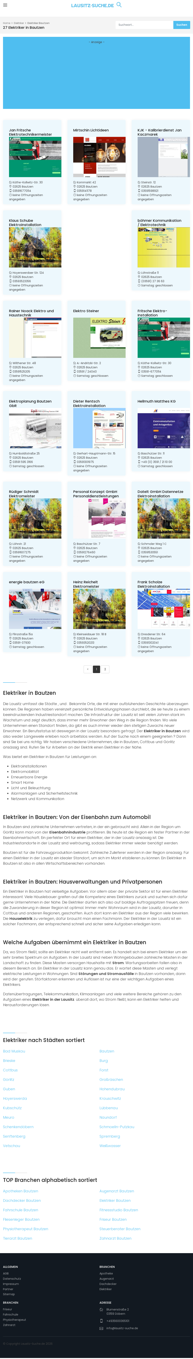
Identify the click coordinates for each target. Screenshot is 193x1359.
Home (6, 23)
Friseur (7, 1310)
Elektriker (19, 23)
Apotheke (106, 1274)
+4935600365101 (118, 1322)
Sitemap (9, 1295)
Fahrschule (10, 1315)
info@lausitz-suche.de (122, 1329)
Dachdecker (108, 1285)
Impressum (11, 1285)
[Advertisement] (96, 77)
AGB (6, 1274)
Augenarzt (107, 1280)
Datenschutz (12, 1280)
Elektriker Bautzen (38, 23)
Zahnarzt (9, 1326)
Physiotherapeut (14, 1321)
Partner (8, 1290)
